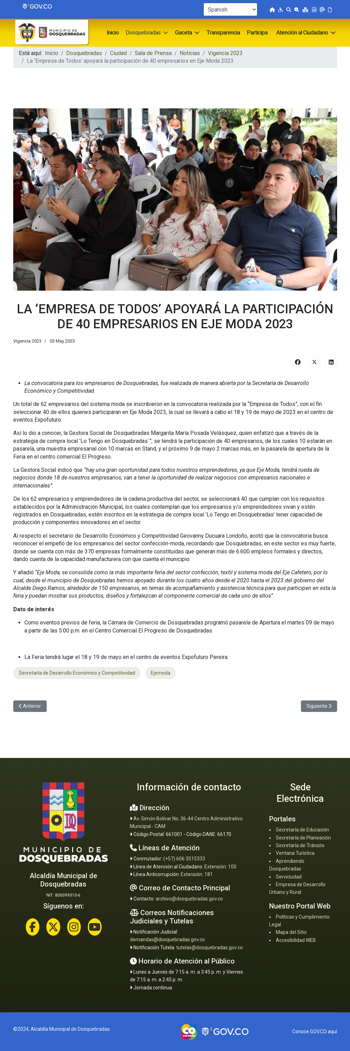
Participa (257, 33)
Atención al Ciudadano (302, 33)
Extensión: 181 (197, 874)
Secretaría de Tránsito (300, 845)
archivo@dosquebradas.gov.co (189, 899)
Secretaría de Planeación (303, 838)
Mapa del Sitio (291, 932)
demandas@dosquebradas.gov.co (167, 939)
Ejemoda (160, 673)
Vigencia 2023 (27, 341)
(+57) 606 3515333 (184, 858)
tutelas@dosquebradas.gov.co (209, 947)
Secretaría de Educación (302, 830)
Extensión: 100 (220, 866)
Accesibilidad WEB (296, 940)
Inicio (113, 33)
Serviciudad (289, 877)
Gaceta (183, 33)
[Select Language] (230, 9)
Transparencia (223, 33)
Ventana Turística (295, 853)
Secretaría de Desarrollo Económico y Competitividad (77, 673)
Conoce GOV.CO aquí (314, 1031)
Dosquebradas (143, 33)
